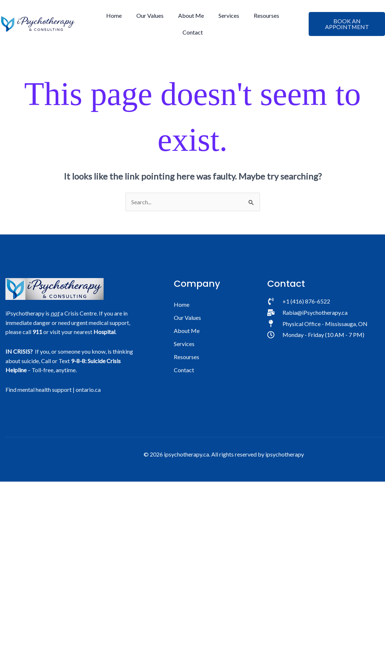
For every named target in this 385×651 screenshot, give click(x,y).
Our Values (150, 15)
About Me (191, 15)
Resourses (266, 15)
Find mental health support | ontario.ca (53, 389)
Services (228, 15)
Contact (193, 32)
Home (114, 15)
